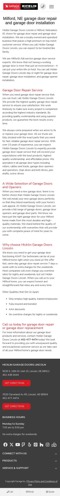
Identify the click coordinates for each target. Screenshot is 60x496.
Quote (50, 492)
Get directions (14, 383)
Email (30, 492)
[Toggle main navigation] (51, 6)
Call (10, 492)
